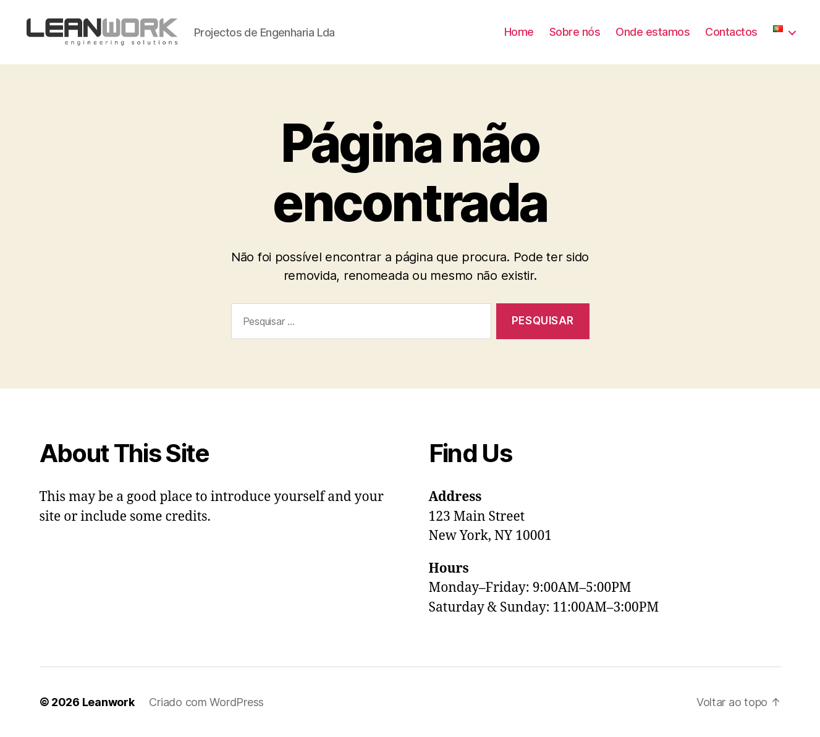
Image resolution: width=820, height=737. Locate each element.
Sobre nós (575, 31)
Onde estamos (652, 31)
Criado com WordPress (206, 702)
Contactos (731, 31)
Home (519, 31)
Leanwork (108, 702)
